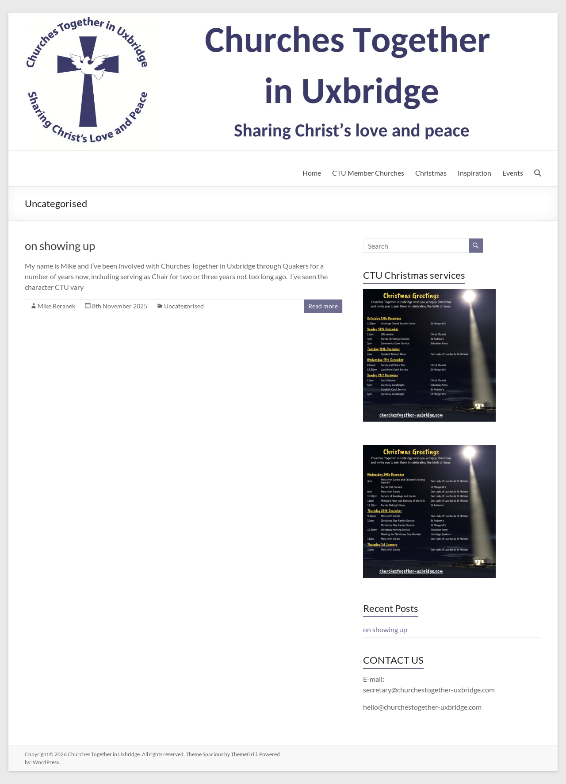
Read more (323, 306)
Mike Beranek (56, 306)
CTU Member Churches (368, 173)
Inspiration (474, 173)
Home (311, 173)
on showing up (60, 245)
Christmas (431, 173)
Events (512, 173)
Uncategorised (184, 306)
